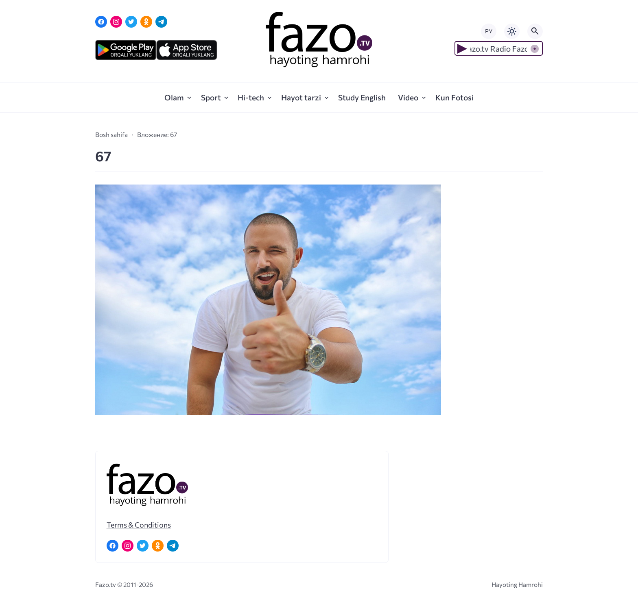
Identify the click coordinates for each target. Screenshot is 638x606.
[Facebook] (101, 22)
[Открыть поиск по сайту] (535, 31)
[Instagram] (116, 22)
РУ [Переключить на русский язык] (488, 31)
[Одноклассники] (146, 22)
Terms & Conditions (139, 524)
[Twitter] (131, 22)
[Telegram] (161, 22)
